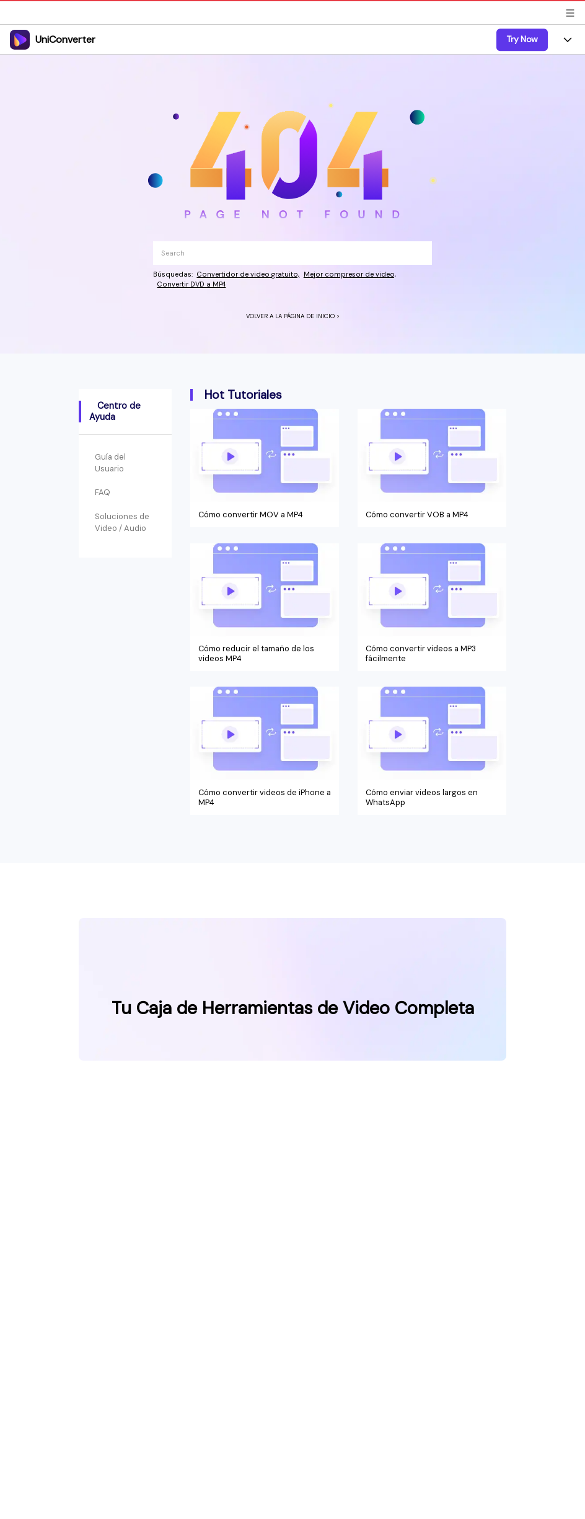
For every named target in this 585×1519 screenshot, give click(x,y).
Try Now (522, 39)
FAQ (102, 492)
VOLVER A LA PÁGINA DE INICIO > (293, 316)
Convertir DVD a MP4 (191, 284)
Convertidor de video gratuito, (247, 274)
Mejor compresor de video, (350, 274)
